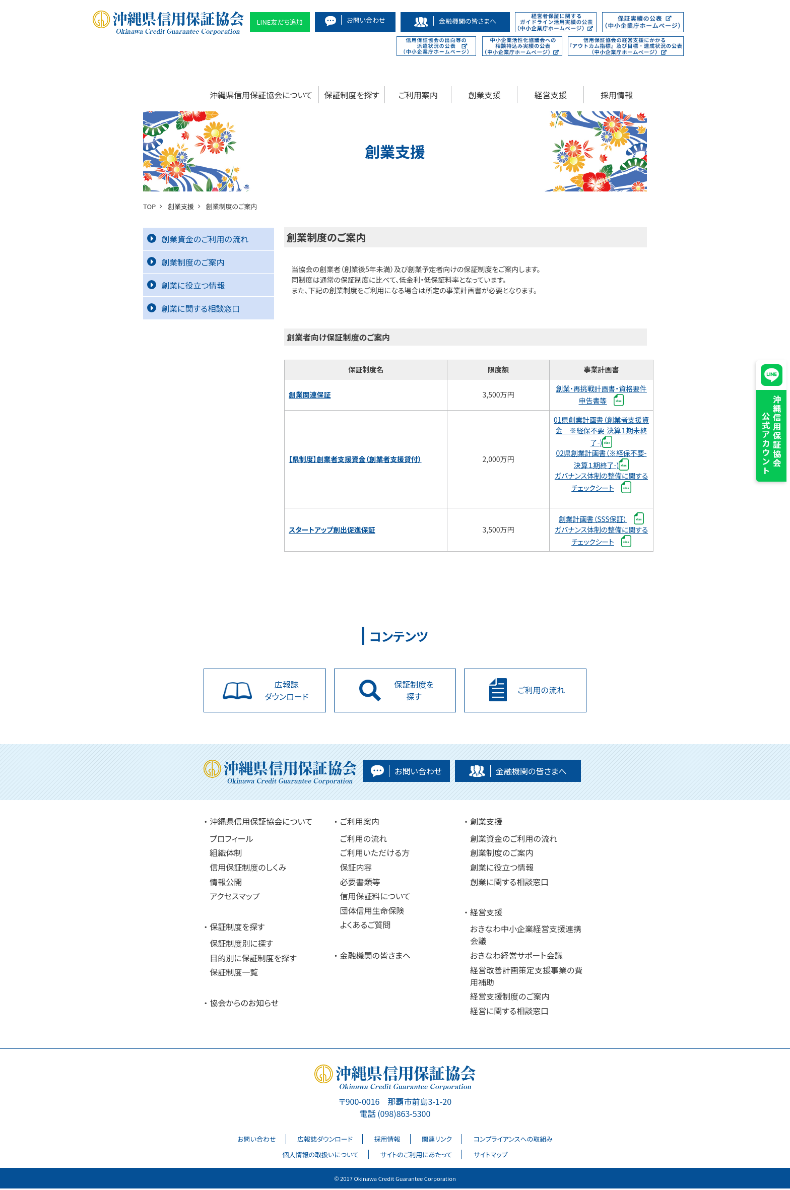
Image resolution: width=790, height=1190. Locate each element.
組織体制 (226, 854)
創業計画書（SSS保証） (592, 519)
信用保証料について (375, 897)
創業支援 (484, 95)
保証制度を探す (351, 95)
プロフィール (231, 839)
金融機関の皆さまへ (375, 956)
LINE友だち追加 (280, 22)
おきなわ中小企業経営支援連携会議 (525, 936)
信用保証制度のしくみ (248, 868)
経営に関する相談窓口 (509, 1012)
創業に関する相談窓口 (193, 308)
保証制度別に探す (241, 944)
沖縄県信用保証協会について (261, 95)
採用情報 (617, 95)
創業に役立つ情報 (186, 285)
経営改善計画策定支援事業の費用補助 (526, 977)
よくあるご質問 (365, 926)
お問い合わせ (256, 1140)
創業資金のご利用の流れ (197, 239)
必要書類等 (360, 883)
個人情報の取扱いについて (320, 1155)
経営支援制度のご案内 (510, 997)
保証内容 (356, 868)
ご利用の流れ (363, 839)
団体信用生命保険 (372, 911)
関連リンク (437, 1140)
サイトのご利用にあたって (416, 1155)
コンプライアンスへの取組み (513, 1140)
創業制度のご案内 (186, 262)
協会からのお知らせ (244, 1004)
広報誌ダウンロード (325, 1140)
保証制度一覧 (234, 973)
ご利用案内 (418, 95)
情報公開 (226, 883)
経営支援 (551, 95)
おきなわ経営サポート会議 (516, 956)
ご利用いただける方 (375, 854)
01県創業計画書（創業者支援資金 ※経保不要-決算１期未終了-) (601, 431)
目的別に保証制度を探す (253, 959)
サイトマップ (491, 1155)
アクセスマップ (234, 897)
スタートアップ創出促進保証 (332, 529)
